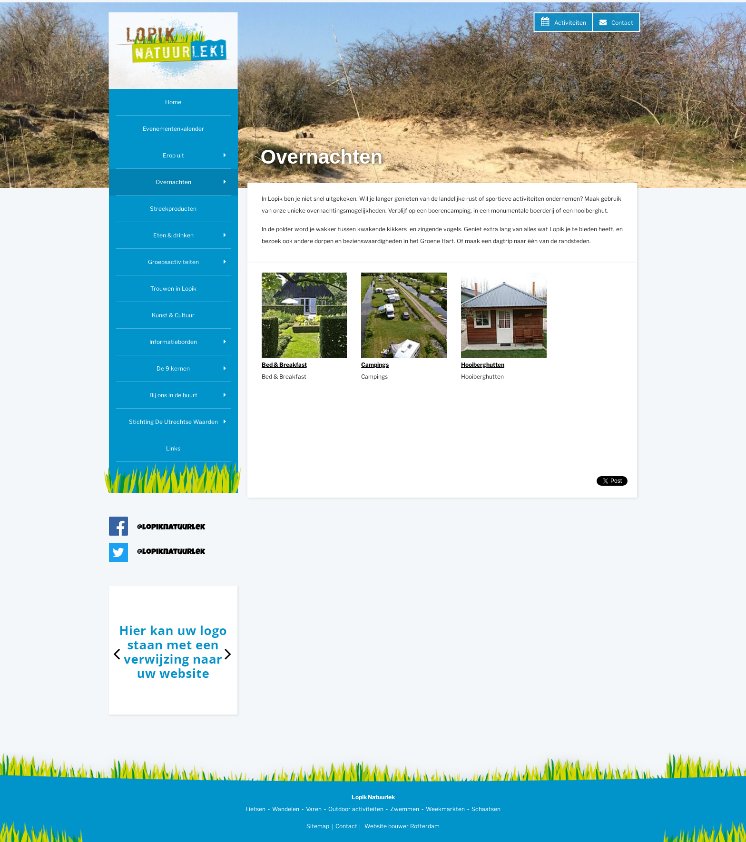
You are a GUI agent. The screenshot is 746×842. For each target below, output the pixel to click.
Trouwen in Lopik (173, 288)
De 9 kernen (173, 368)
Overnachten (173, 182)
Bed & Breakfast (284, 364)
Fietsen (255, 809)
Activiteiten (570, 22)
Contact (622, 22)
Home (173, 102)
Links (173, 448)
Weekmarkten (445, 809)
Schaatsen (486, 809)
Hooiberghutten (482, 364)
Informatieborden (173, 341)
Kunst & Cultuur (173, 315)
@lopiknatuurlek (171, 528)
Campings (375, 364)
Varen (314, 809)
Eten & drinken (173, 235)
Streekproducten (173, 208)
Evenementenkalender (173, 128)
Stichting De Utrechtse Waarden (173, 421)
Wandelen (285, 809)
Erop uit (173, 155)
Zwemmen (404, 809)
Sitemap (317, 826)
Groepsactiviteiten (173, 261)
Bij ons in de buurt (173, 395)
